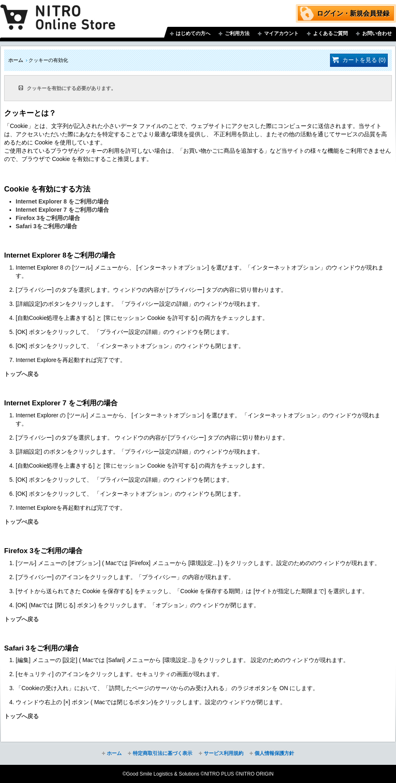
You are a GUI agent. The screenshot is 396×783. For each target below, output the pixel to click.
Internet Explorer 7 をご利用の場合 (62, 209)
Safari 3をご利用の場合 (46, 226)
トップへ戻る (21, 374)
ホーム (15, 60)
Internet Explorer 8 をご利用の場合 (62, 201)
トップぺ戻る (21, 521)
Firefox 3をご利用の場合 (48, 218)
